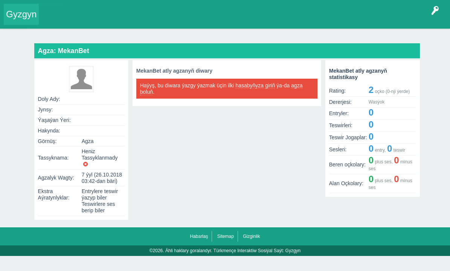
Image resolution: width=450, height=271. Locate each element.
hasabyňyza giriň (255, 85)
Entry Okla (55, 20)
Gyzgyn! (105, 20)
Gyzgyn (21, 14)
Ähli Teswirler (298, 33)
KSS (242, 20)
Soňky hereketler (221, 33)
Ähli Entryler (262, 33)
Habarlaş (199, 236)
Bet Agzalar (215, 20)
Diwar (188, 33)
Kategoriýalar (158, 20)
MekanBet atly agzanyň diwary (174, 71)
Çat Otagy (268, 20)
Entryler (82, 20)
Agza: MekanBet (155, 33)
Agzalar (188, 20)
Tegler (129, 20)
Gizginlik (251, 236)
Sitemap (225, 236)
